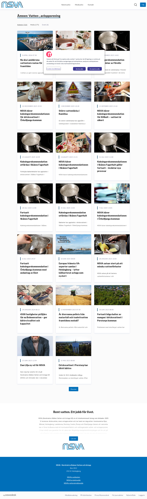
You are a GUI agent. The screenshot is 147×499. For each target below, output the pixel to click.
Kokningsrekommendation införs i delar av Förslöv (110, 61)
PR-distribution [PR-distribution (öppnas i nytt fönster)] (86, 495)
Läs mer (73, 439)
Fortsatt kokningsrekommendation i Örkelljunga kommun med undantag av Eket (34, 268)
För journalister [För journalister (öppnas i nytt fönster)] (117, 495)
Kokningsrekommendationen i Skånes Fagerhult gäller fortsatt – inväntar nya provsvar (112, 166)
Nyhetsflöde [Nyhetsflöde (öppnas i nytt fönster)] (131, 495)
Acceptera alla (95, 69)
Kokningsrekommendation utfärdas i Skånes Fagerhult (34, 163)
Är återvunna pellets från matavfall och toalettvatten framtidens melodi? (73, 317)
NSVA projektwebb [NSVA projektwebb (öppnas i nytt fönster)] (73, 480)
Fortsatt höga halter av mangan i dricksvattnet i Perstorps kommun (109, 317)
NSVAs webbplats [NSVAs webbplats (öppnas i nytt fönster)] (73, 477)
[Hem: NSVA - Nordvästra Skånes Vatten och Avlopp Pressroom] (12, 4)
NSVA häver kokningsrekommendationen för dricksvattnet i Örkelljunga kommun (35, 115)
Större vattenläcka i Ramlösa (69, 112)
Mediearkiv (79, 5)
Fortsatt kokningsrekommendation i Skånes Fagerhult (34, 215)
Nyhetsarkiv (65, 5)
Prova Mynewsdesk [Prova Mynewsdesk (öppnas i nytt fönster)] (102, 495)
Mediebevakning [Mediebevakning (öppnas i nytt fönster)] (71, 495)
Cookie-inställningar (53, 69)
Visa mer (73, 389)
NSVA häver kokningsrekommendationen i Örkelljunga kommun (112, 215)
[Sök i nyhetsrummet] (135, 4)
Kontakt (91, 5)
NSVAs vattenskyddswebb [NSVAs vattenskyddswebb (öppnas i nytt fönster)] (73, 483)
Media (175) (34, 25)
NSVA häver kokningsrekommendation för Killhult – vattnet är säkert (110, 115)
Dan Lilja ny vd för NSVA (32, 365)
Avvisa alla (79, 69)
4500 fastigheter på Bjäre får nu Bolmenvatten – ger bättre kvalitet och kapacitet (33, 319)
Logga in (142, 495)
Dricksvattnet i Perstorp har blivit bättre (73, 367)
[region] (74, 62)
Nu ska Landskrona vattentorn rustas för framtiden (31, 62)
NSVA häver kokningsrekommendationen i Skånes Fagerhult (73, 164)
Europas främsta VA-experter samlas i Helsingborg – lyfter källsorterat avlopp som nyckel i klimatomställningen (71, 271)
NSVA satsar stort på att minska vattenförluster (110, 265)
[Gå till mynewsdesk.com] (9, 495)
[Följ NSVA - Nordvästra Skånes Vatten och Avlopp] (143, 5)
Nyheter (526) (22, 25)
